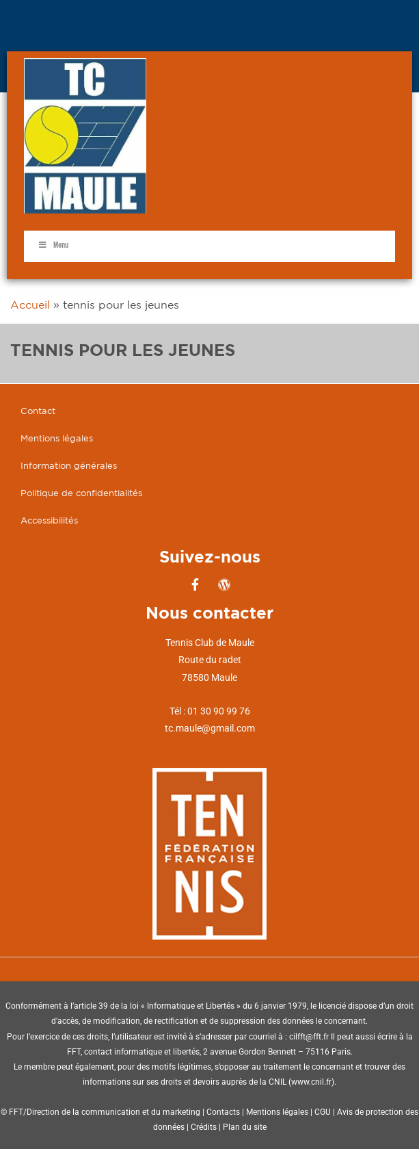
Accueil (30, 304)
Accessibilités (49, 520)
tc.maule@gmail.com (210, 728)
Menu (53, 245)
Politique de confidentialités (81, 493)
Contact (38, 411)
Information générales (69, 466)
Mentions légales (57, 438)
